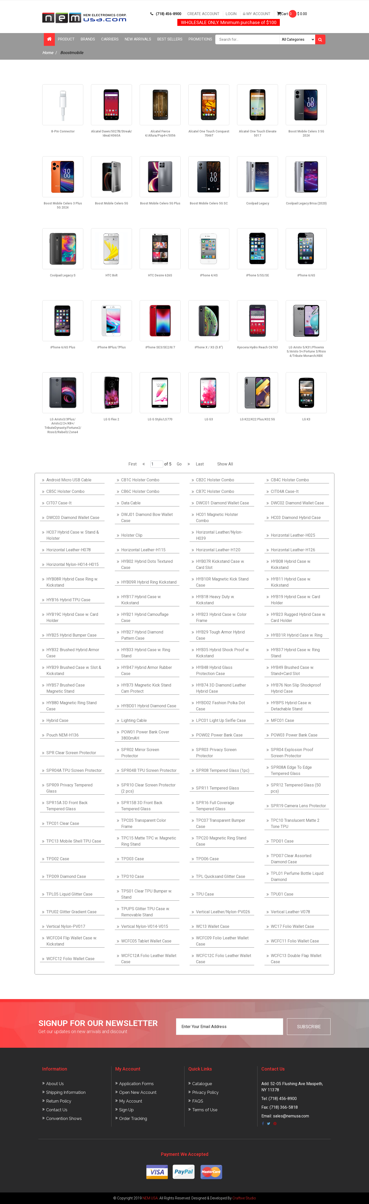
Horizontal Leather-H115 (143, 549)
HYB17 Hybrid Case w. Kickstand (141, 599)
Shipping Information (66, 1092)
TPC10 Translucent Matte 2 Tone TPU (295, 823)
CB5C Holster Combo (65, 491)
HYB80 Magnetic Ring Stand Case (71, 705)
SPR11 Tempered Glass (217, 788)
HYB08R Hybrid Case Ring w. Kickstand (72, 582)
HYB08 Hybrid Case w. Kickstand (291, 564)
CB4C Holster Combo (290, 480)
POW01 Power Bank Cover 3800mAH (145, 735)
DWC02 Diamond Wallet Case (297, 503)
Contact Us (56, 1109)
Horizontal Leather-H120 (218, 549)
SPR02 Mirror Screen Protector (140, 752)
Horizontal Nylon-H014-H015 (72, 564)
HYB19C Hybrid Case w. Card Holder (72, 617)
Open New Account (138, 1092)
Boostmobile (71, 52)
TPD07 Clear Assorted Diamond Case (291, 858)
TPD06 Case (207, 858)
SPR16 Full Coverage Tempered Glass (215, 805)
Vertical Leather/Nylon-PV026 (223, 911)
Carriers (110, 39)
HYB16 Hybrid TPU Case (68, 599)
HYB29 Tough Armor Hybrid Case (220, 635)
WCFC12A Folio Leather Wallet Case (148, 958)
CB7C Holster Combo (215, 491)
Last (200, 464)
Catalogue (202, 1083)
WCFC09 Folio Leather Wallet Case (222, 941)
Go (179, 464)
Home (47, 52)
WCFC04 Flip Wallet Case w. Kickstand (71, 941)
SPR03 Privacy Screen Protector (216, 752)
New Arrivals (138, 39)
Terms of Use (204, 1109)
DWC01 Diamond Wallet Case (222, 503)
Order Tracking (133, 1118)
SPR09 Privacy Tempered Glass (69, 788)
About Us (55, 1083)
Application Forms (136, 1083)
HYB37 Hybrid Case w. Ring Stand (295, 652)
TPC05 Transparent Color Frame (143, 823)
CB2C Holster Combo (215, 480)
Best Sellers (169, 39)
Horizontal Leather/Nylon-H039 (219, 535)
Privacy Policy (205, 1092)
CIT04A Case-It (285, 491)
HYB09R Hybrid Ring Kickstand (149, 582)
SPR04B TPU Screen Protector (149, 770)
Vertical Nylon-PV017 (65, 926)
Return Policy (58, 1101)
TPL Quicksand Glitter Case (220, 876)
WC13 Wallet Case (212, 926)
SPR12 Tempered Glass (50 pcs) (296, 788)
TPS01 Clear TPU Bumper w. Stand (146, 894)
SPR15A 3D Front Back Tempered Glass (67, 805)
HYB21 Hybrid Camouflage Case (145, 617)
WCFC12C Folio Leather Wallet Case (223, 958)
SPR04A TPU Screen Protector (74, 770)
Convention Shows (64, 1118)
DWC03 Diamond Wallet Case (72, 517)
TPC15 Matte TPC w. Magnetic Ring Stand (148, 841)
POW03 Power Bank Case (294, 735)
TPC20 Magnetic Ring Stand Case (221, 841)
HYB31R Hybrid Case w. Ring (296, 635)
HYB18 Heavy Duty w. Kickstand (215, 599)
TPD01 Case (282, 841)
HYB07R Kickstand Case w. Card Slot (220, 564)
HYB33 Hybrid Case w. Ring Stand (145, 652)
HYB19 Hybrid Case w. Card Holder (295, 599)
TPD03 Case (132, 858)
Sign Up (126, 1109)
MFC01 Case (282, 720)
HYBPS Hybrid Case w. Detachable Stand (291, 705)
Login (231, 14)
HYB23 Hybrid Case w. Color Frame (221, 617)
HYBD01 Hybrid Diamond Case (148, 705)
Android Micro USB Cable (68, 480)
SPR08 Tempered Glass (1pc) (222, 770)
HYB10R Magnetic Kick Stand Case (222, 582)
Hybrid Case (57, 720)
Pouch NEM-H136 (62, 735)
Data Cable (131, 503)
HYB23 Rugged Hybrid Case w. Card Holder (298, 617)
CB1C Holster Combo (140, 480)
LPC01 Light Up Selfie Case (221, 720)
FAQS (197, 1101)
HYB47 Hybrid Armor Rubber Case (146, 670)
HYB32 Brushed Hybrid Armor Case (72, 652)
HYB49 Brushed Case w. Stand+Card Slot (292, 670)
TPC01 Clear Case (62, 823)
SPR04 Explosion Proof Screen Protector (292, 752)
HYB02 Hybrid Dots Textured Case (147, 564)
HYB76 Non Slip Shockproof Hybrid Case (296, 688)
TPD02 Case (57, 858)
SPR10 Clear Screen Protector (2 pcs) (148, 788)
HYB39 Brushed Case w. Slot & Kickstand (73, 670)
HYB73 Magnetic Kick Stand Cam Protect (146, 688)
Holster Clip (131, 535)
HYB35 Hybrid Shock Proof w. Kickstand (222, 652)
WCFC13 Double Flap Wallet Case (296, 958)
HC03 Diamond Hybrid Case (296, 517)
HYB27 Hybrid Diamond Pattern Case (142, 635)
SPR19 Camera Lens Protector (298, 805)
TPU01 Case (282, 894)
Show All (225, 464)
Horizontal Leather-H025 (293, 535)
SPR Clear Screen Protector (71, 752)
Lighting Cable (134, 720)
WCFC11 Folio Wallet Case (295, 941)
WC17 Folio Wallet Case (292, 926)
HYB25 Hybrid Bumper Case (71, 635)
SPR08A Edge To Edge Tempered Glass (291, 770)
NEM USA (150, 1198)
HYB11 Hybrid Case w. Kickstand (291, 582)
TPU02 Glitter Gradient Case (71, 911)
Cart (292, 14)
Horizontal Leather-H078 (68, 549)
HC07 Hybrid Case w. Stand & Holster (72, 535)
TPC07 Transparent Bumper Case (220, 823)
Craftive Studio (244, 1198)
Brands (88, 39)
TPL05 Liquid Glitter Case (69, 894)
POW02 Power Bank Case (219, 735)
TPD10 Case (132, 876)
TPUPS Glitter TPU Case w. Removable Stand (145, 911)
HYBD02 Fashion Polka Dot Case (220, 705)
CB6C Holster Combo (140, 491)
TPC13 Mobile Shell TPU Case (73, 841)
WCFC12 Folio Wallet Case (70, 958)
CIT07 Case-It (58, 503)
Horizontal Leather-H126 (293, 549)
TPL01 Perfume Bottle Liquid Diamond (297, 876)
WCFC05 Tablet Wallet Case (146, 941)
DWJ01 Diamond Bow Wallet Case (147, 517)
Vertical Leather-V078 (290, 911)
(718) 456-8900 (165, 14)
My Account (256, 14)
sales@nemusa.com (291, 1116)
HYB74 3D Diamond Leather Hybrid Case (221, 688)
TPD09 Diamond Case (66, 876)
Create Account (203, 14)
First (132, 464)
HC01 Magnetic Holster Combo (217, 517)
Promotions (200, 39)
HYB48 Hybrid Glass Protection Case (214, 670)
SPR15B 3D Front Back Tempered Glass (141, 805)
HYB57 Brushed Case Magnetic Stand (65, 688)
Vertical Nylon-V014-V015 (144, 926)
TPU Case (205, 894)
